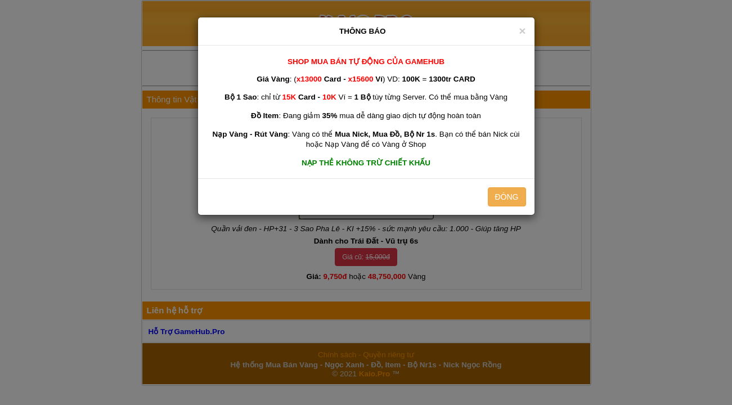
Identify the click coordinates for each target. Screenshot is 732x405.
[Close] (522, 31)
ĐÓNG (507, 196)
